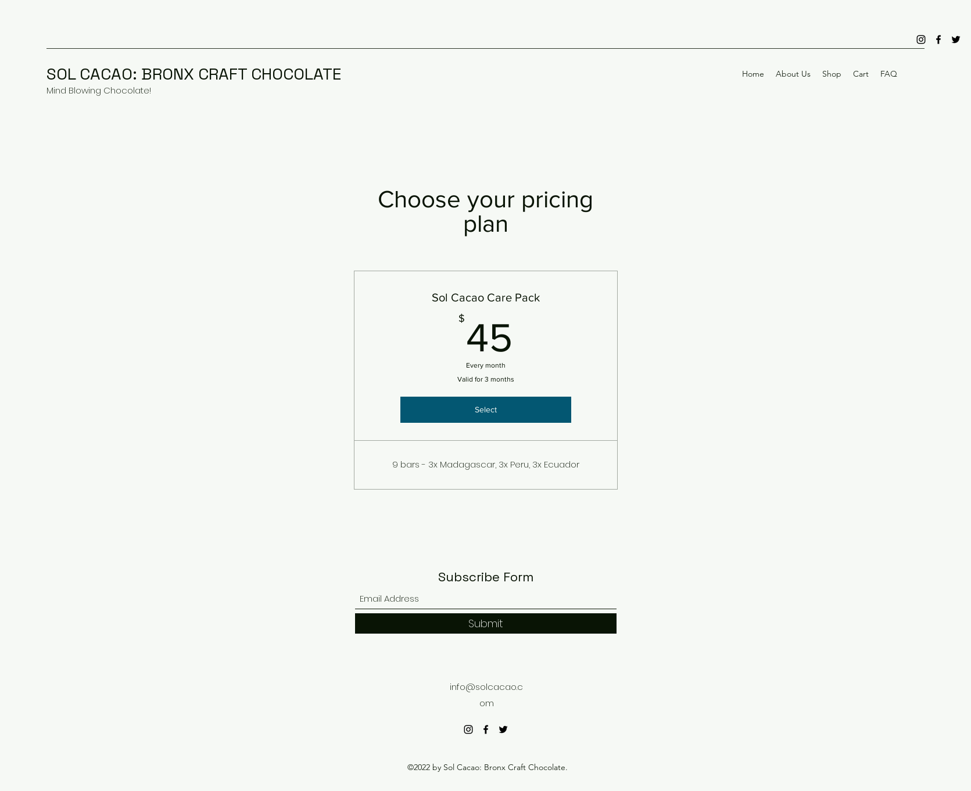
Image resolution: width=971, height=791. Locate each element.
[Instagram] (921, 39)
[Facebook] (938, 39)
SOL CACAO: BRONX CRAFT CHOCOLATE (193, 73)
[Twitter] (956, 39)
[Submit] (486, 623)
